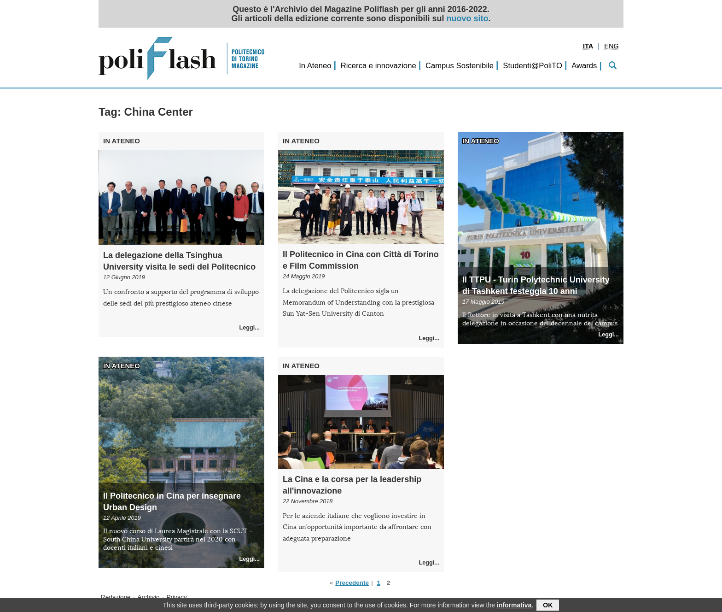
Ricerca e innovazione (378, 65)
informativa (514, 606)
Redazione (116, 597)
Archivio (149, 597)
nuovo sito (468, 18)
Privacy (177, 597)
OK (548, 606)
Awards (584, 65)
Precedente (352, 582)
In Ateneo (315, 65)
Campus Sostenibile (459, 65)
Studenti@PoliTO (532, 65)
